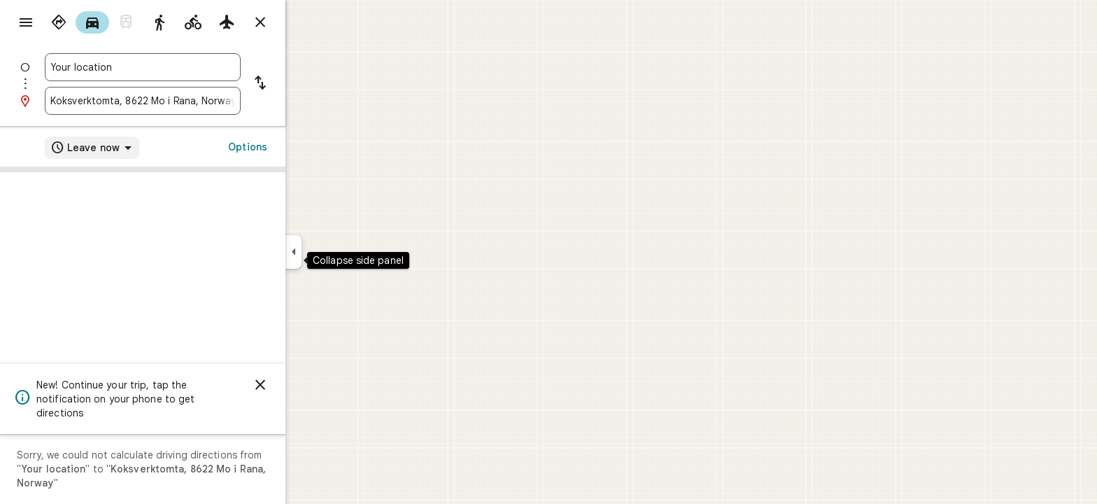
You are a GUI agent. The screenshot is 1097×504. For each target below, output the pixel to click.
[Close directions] (310, 22)
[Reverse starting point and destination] (310, 84)
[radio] (109, 22)
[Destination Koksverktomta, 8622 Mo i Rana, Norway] (193, 100)
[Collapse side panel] (344, 252)
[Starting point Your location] (193, 67)
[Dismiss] (310, 385)
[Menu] (25, 23)
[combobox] (193, 67)
